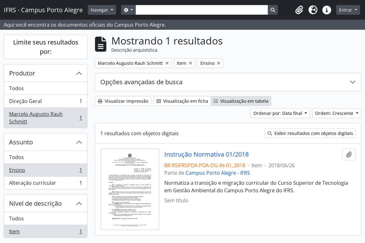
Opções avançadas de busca (141, 82)
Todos (16, 88)
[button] (299, 10)
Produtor (22, 73)
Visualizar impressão (123, 101)
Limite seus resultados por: (45, 47)
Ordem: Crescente (335, 113)
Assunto (21, 142)
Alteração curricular (45, 184)
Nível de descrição (35, 203)
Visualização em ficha (182, 101)
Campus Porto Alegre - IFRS (218, 172)
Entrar (346, 10)
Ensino (45, 171)
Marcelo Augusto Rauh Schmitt (45, 118)
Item (45, 233)
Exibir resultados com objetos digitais (310, 133)
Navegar (100, 10)
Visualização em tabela (241, 101)
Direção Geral (45, 102)
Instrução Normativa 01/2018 (206, 154)
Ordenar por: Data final (278, 113)
